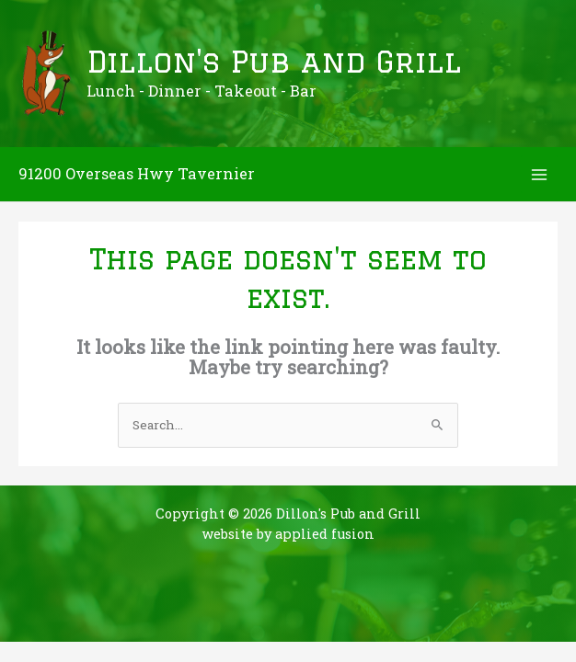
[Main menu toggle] (540, 174)
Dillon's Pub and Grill (273, 61)
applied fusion (324, 533)
